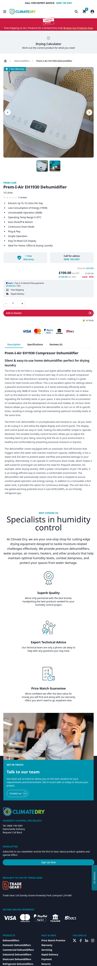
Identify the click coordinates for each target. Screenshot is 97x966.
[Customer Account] (92, 11)
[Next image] (89, 112)
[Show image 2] (55, 166)
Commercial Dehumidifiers (18, 949)
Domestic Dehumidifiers (17, 945)
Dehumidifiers (22, 60)
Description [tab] (13, 344)
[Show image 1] (42, 166)
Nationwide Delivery (14, 829)
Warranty (46, 945)
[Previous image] (8, 112)
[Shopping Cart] (84, 11)
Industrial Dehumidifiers (17, 954)
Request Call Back (12, 832)
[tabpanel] (48, 423)
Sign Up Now (48, 862)
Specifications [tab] (35, 344)
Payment (46, 959)
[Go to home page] (5, 61)
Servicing (46, 949)
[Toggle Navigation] (4, 11)
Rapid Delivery (49, 954)
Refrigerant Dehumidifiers (18, 963)
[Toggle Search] (76, 11)
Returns (46, 963)
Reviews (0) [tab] (56, 344)
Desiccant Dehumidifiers (17, 959)
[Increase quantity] (22, 303)
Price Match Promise (53, 940)
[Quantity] (14, 303)
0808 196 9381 (64, 3)
